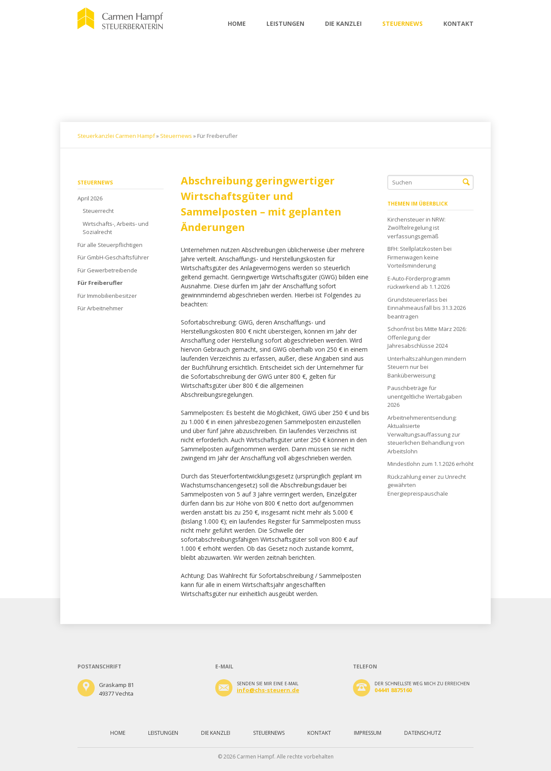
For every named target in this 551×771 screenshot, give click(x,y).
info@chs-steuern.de (268, 690)
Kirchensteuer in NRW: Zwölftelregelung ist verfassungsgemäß (416, 227)
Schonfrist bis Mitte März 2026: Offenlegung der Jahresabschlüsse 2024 (427, 337)
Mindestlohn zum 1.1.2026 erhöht (430, 464)
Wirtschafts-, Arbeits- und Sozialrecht (116, 228)
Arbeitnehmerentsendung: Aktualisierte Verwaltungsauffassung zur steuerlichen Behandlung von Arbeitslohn (425, 434)
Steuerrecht (98, 211)
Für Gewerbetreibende (107, 270)
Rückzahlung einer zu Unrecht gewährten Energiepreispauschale (426, 485)
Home (237, 23)
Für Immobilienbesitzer (107, 296)
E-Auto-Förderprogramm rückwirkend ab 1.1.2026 (418, 283)
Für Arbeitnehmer (100, 308)
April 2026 (89, 198)
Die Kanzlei (343, 23)
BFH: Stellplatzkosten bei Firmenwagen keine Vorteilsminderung (419, 257)
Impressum (367, 733)
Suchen (466, 182)
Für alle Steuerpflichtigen (109, 245)
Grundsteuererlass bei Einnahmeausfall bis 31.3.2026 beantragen (426, 308)
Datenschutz (422, 733)
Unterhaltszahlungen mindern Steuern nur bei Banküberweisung (426, 367)
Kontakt (458, 23)
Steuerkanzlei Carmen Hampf (116, 136)
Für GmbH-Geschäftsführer (113, 257)
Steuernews (402, 23)
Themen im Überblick (417, 203)
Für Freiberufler (100, 283)
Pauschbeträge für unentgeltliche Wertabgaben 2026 (424, 396)
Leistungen (285, 23)
